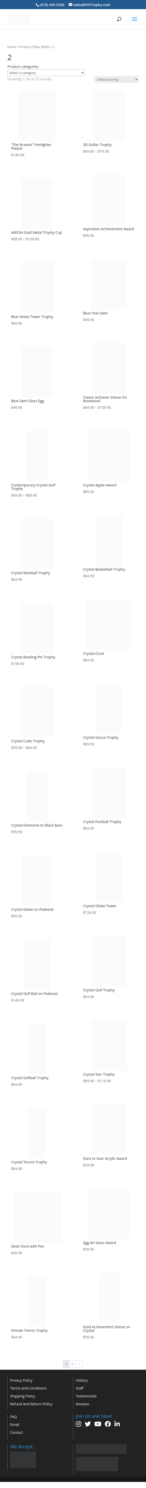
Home (12, 47)
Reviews (82, 1404)
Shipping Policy (22, 1396)
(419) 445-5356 (52, 4)
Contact (16, 1432)
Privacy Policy (21, 1380)
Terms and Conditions (28, 1388)
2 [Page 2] (72, 1363)
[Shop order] (116, 79)
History (82, 1380)
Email (14, 1424)
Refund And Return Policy (31, 1404)
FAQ (13, 1416)
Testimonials (86, 1396)
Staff (79, 1388)
